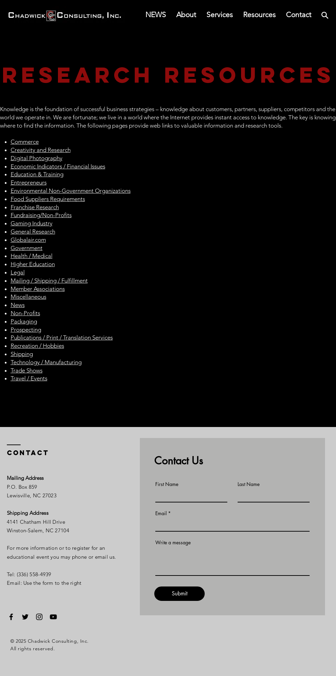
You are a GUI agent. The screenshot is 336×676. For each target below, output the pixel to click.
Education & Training (37, 174)
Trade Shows (27, 370)
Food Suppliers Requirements (48, 198)
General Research (33, 231)
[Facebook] (11, 617)
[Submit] (179, 593)
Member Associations (38, 288)
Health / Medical (31, 255)
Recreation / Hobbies (37, 345)
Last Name (249, 484)
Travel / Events (29, 378)
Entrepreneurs (29, 182)
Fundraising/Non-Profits (41, 215)
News (18, 304)
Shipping (22, 354)
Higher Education (33, 264)
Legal (18, 272)
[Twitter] (25, 617)
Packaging (24, 321)
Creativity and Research (41, 149)
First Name (166, 484)
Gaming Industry (31, 223)
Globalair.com (28, 239)
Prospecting (26, 329)
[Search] (324, 15)
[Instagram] (39, 617)
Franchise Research (35, 207)
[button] (259, 14)
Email (161, 513)
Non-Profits (25, 313)
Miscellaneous (28, 296)
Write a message (173, 542)
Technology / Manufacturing (46, 362)
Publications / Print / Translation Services (62, 337)
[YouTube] (53, 617)
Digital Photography (36, 158)
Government (27, 248)
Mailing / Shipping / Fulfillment (49, 280)
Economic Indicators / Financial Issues (58, 166)
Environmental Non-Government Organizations (71, 190)
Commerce (25, 141)
